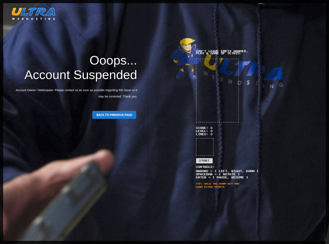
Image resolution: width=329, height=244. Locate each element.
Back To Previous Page (114, 115)
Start (204, 161)
